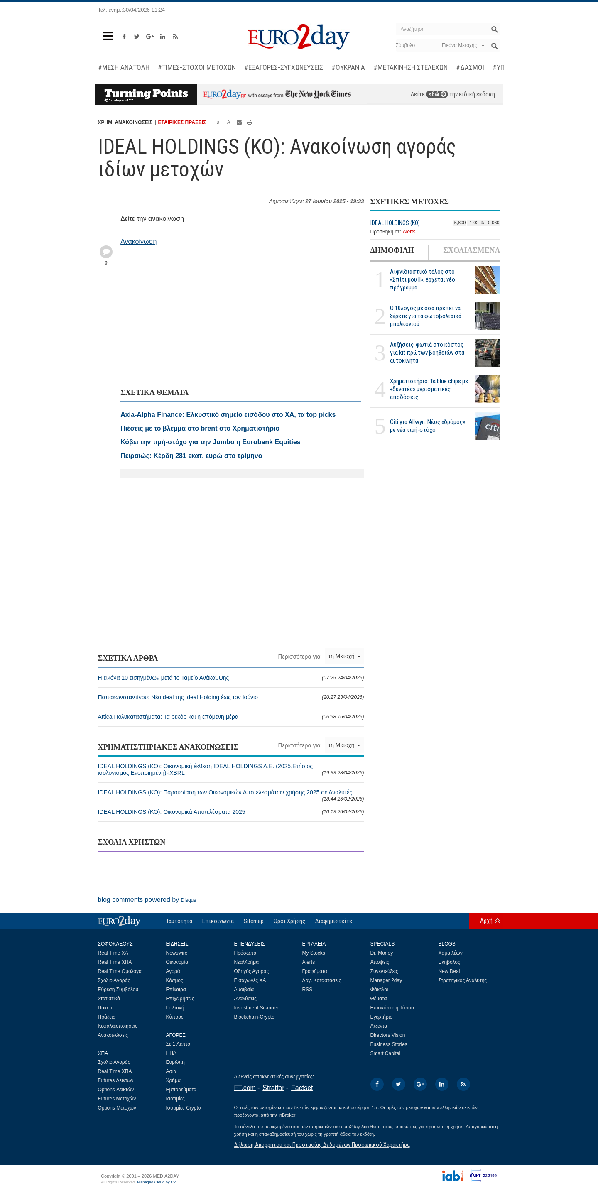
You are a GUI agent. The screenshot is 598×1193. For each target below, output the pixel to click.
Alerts (409, 232)
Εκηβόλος (449, 962)
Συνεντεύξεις (384, 971)
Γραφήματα (314, 971)
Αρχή (486, 920)
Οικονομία (177, 962)
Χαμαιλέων (451, 953)
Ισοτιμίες (175, 1099)
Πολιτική (175, 1008)
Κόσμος (174, 980)
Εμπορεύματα (181, 1090)
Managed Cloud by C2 (156, 1182)
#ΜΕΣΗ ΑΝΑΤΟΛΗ (124, 67)
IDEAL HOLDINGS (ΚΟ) (395, 223)
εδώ (437, 94)
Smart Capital (385, 1053)
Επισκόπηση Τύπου (392, 1008)
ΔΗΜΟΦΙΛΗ (392, 250)
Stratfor (273, 1087)
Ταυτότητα (179, 921)
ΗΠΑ (171, 1053)
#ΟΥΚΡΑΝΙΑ (348, 67)
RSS (307, 989)
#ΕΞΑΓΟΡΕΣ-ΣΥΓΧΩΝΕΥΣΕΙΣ (283, 67)
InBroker (287, 1114)
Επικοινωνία (218, 921)
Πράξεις (106, 1017)
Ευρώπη (175, 1062)
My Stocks (313, 953)
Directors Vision (387, 1035)
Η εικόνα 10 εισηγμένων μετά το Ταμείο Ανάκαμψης (231, 677)
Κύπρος (175, 1017)
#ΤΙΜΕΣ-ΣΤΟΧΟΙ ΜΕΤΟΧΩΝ (197, 67)
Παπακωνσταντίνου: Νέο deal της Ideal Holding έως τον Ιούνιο (231, 697)
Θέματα (378, 999)
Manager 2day (386, 980)
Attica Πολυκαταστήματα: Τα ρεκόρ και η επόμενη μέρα (231, 716)
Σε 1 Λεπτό (178, 1044)
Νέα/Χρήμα (246, 962)
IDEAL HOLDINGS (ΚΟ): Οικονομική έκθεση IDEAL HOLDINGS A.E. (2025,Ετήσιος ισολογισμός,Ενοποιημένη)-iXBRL (231, 769)
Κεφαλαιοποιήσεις (117, 1026)
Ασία (171, 1071)
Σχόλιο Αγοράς (114, 980)
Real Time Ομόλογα (120, 971)
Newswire (177, 953)
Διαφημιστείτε (333, 921)
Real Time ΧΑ (113, 953)
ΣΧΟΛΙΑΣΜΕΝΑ (471, 250)
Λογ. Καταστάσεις (321, 980)
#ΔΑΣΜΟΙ (470, 67)
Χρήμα (173, 1080)
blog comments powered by (147, 899)
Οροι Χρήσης (289, 921)
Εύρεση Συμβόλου (118, 989)
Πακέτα (106, 1008)
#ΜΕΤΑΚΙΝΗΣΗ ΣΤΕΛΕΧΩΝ (410, 67)
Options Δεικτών (116, 1090)
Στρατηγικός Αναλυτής (463, 980)
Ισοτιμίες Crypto (183, 1108)
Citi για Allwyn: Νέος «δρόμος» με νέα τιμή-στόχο (427, 426)
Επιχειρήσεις (180, 999)
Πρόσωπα (245, 953)
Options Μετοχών (117, 1108)
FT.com (245, 1087)
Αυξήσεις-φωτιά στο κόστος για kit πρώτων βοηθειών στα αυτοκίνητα (427, 352)
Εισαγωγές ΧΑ (250, 980)
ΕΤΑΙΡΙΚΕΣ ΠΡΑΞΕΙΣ (182, 122)
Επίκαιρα (176, 989)
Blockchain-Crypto (254, 1017)
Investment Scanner (256, 1008)
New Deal (449, 971)
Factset (302, 1087)
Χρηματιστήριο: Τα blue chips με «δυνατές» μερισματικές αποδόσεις (429, 389)
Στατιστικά (109, 999)
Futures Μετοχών (117, 1099)
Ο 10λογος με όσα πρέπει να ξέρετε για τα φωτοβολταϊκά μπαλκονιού (425, 316)
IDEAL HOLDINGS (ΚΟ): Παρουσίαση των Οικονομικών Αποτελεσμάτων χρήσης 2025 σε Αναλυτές (231, 795)
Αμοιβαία (244, 989)
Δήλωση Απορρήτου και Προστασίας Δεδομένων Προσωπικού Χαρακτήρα (322, 1145)
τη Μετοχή (344, 656)
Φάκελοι (379, 989)
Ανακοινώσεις (113, 1035)
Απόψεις (379, 962)
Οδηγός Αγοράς (251, 971)
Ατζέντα (378, 1026)
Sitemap (254, 921)
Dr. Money (381, 953)
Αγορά (173, 971)
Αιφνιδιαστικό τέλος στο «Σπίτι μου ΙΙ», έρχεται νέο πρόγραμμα (422, 279)
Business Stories (388, 1044)
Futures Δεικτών (116, 1080)
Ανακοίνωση (138, 241)
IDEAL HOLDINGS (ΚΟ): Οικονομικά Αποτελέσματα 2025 (231, 811)
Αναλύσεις (245, 999)
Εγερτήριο (381, 1017)
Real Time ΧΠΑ (115, 962)
